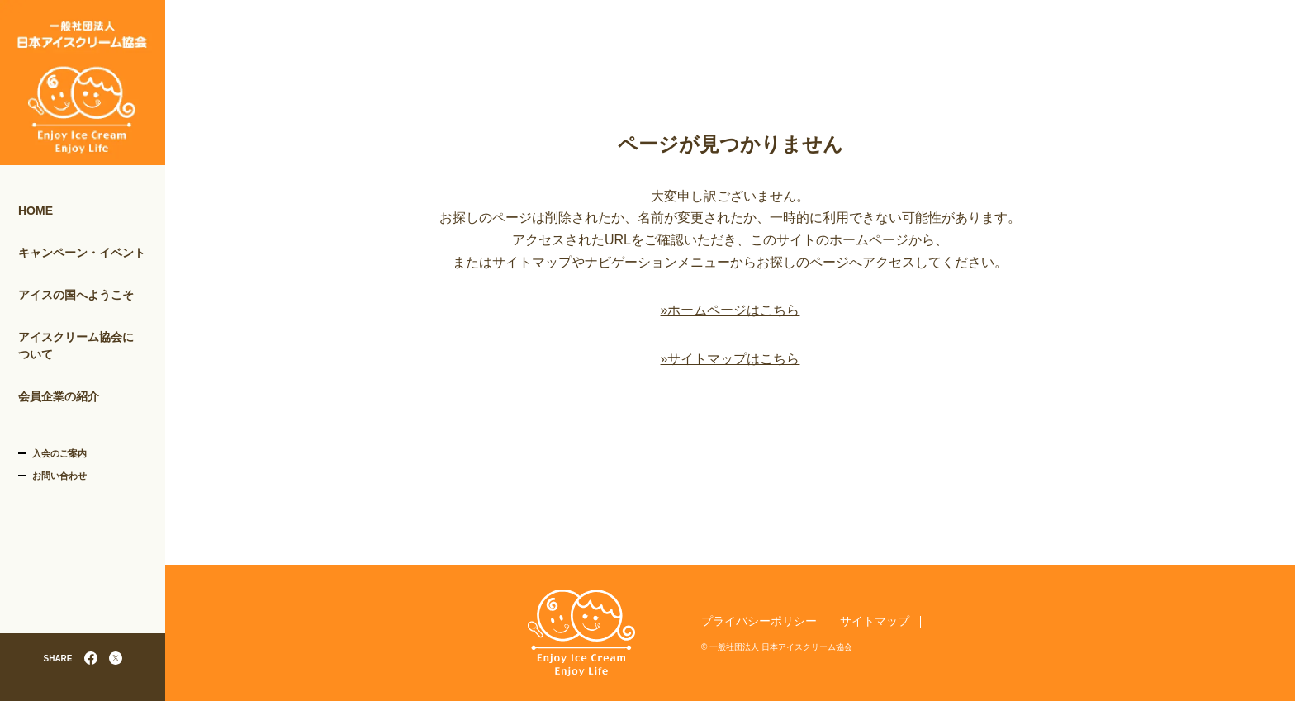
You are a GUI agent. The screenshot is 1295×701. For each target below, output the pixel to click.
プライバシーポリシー (759, 621)
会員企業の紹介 (58, 396)
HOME (35, 210)
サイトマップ (874, 621)
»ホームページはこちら (730, 310)
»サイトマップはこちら (730, 359)
